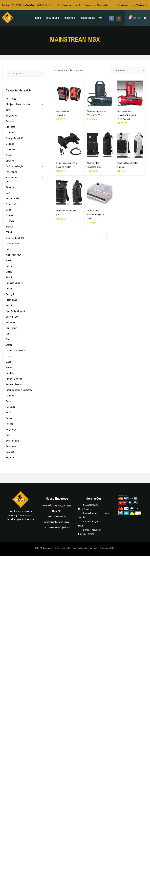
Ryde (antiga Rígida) (15, 311)
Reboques (10, 406)
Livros (8, 356)
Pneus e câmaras (14, 384)
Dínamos (10, 160)
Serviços (10, 451)
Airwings (10, 187)
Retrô (8, 412)
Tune (8, 339)
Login (80, 525)
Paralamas (11, 373)
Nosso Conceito (90, 504)
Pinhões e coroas (14, 378)
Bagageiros (11, 115)
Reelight (10, 294)
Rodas (9, 418)
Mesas (9, 367)
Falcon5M (93, 548)
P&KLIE (9, 277)
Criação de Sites (107, 548)
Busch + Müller (13, 198)
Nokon (9, 266)
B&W (8, 192)
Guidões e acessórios (16, 350)
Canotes (10, 132)
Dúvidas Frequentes (92, 529)
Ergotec (9, 226)
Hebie (8, 249)
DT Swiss (10, 221)
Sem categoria (12, 440)
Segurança (11, 429)
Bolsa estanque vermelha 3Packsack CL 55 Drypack (127, 116)
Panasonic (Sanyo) (14, 282)
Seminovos (11, 446)
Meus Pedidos (84, 509)
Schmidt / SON (12, 316)
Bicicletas (10, 126)
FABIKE (9, 232)
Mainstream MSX (13, 254)
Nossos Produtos (91, 513)
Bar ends (10, 121)
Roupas (9, 423)
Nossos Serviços (90, 521)
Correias (10, 143)
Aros (8, 110)
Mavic (8, 260)
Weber (9, 344)
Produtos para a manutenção (19, 390)
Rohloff (9, 305)
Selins (9, 435)
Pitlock (9, 288)
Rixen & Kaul (11, 299)
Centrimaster (12, 204)
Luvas (8, 361)
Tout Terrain (11, 328)
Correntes (10, 149)
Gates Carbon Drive (15, 237)
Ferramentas (11, 171)
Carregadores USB (14, 138)
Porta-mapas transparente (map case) (95, 215)
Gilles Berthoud (13, 243)
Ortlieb (9, 271)
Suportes (10, 457)
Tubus (9, 333)
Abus (8, 181)
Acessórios (11, 98)
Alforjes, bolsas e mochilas (18, 104)
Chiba (8, 209)
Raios (8, 401)
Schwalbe (10, 322)
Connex (9, 215)
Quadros (10, 395)
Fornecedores (12, 177)
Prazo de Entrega (86, 533)
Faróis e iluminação (14, 166)
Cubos (9, 155)
